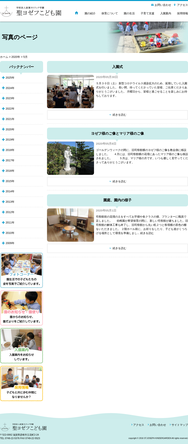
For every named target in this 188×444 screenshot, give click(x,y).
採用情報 (182, 13)
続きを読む (119, 114)
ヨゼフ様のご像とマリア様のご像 (117, 133)
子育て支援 (147, 13)
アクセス (182, 4)
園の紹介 (90, 13)
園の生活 (129, 13)
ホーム (4, 56)
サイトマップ (180, 424)
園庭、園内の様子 (117, 200)
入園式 (117, 67)
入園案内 (165, 13)
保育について (109, 13)
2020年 (15, 56)
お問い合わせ (163, 4)
